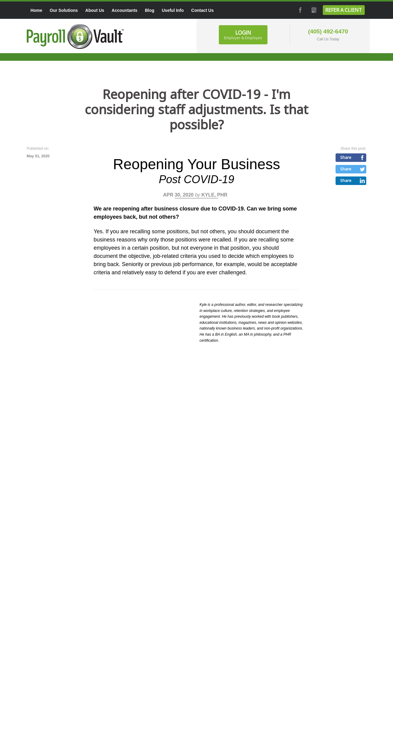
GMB (314, 10)
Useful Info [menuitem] (173, 10)
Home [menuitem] (36, 10)
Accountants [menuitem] (124, 10)
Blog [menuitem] (149, 10)
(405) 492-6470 (328, 31)
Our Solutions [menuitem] (64, 10)
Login (243, 34)
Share (345, 157)
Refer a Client (343, 10)
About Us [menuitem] (94, 10)
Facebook (300, 10)
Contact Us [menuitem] (202, 10)
